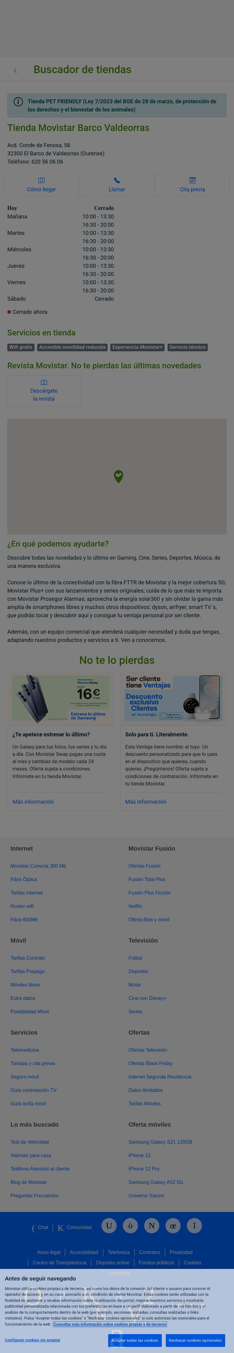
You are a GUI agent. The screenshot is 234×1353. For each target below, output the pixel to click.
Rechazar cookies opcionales (195, 1340)
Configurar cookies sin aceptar (32, 1340)
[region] (117, 1311)
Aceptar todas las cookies (135, 1340)
